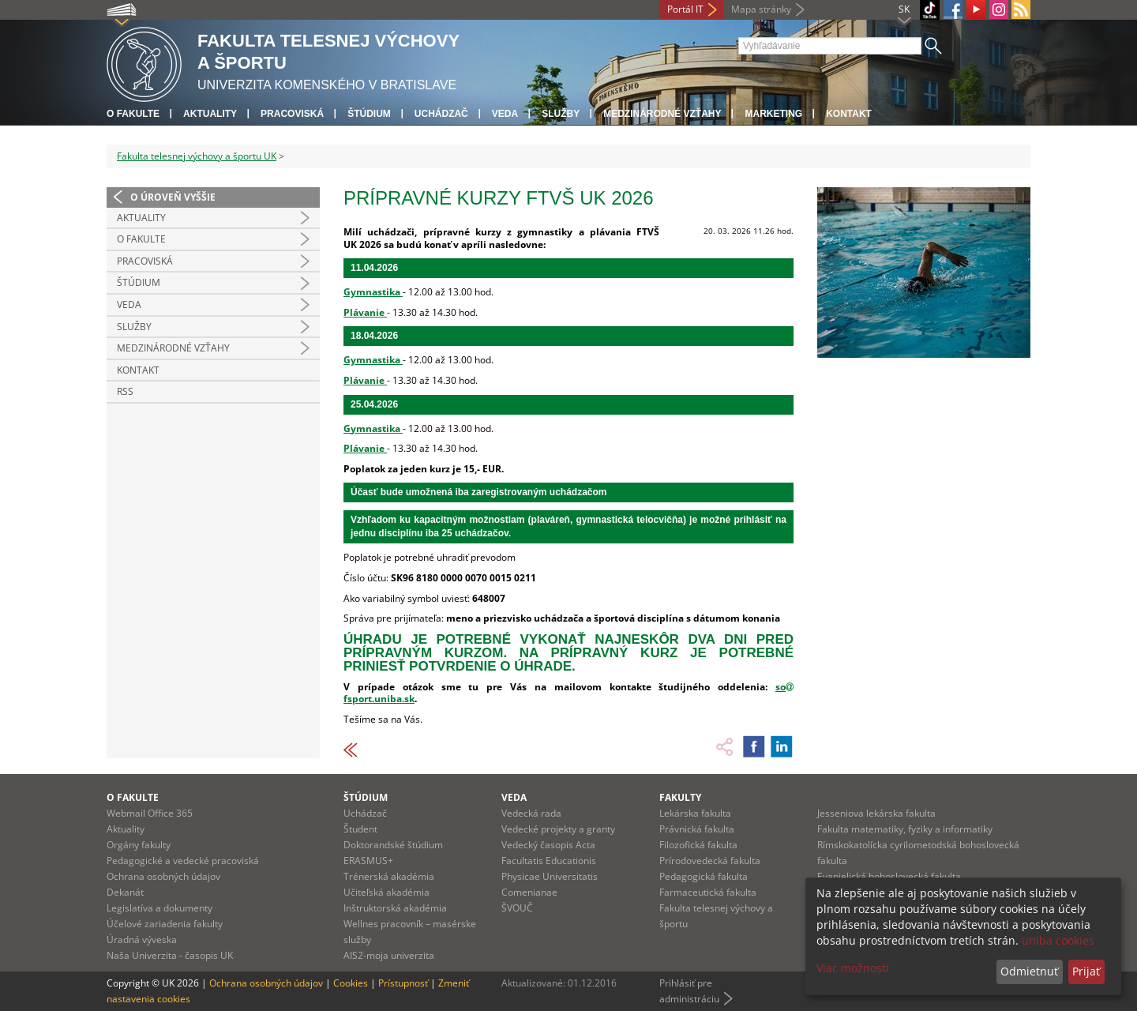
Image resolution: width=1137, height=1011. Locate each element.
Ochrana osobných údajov (163, 876)
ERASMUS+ (368, 860)
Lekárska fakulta (695, 813)
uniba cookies (1058, 940)
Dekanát (125, 892)
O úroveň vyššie (173, 197)
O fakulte (133, 113)
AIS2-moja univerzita (388, 955)
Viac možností (852, 967)
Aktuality (210, 113)
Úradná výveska (142, 939)
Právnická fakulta (696, 829)
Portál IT (685, 9)
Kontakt (849, 113)
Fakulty (680, 797)
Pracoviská (292, 113)
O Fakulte (141, 239)
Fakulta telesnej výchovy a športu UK (196, 156)
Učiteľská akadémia (386, 892)
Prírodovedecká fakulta (709, 860)
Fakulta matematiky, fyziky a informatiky (905, 829)
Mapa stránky (761, 9)
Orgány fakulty (139, 844)
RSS (125, 391)
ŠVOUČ (517, 908)
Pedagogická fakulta (703, 876)
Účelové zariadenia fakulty (165, 923)
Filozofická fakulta (698, 844)
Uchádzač (365, 813)
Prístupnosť (403, 983)
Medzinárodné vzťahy (662, 113)
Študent (360, 829)
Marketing (773, 113)
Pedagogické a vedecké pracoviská (183, 860)
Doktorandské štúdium (393, 844)
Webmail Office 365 (150, 813)
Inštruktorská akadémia (395, 908)
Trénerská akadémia (388, 876)
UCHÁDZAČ (441, 113)
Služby (561, 113)
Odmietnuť (1029, 971)
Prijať (1086, 971)
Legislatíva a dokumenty (159, 908)
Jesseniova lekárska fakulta (876, 813)
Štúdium (369, 113)
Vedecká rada (531, 813)
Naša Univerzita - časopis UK (170, 955)
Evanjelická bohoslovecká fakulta (889, 876)
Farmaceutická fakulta (707, 892)
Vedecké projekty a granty (558, 829)
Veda (505, 113)
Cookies (350, 983)
